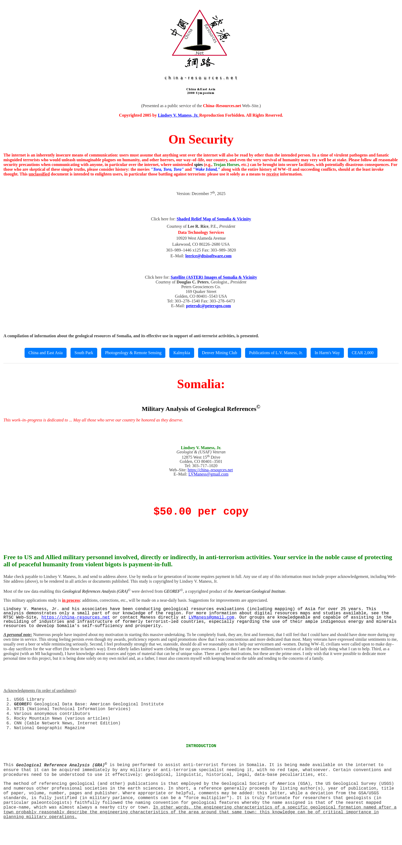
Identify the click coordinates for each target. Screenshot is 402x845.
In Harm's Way (327, 352)
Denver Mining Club (219, 352)
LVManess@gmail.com (208, 474)
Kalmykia (181, 352)
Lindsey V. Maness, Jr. (178, 115)
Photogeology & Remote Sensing (133, 352)
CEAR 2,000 (363, 352)
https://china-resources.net (75, 617)
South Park (83, 352)
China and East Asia (46, 352)
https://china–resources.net (210, 470)
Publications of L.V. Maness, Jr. (276, 352)
